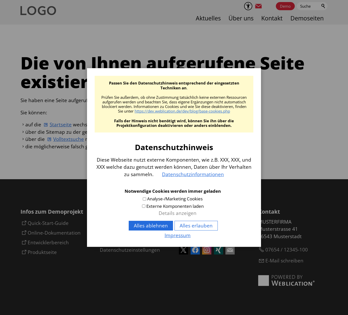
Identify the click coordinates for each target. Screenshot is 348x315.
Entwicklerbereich (48, 242)
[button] (258, 6)
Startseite (61, 124)
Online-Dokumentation (54, 232)
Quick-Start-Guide (48, 223)
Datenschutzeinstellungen (130, 250)
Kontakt (271, 18)
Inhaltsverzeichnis (120, 222)
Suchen (323, 6)
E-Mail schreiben (284, 260)
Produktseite (42, 252)
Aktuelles (208, 18)
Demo (285, 6)
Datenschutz (114, 240)
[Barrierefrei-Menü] (248, 6)
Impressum (113, 231)
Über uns (241, 18)
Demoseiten (307, 18)
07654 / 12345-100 (286, 249)
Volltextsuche (68, 139)
